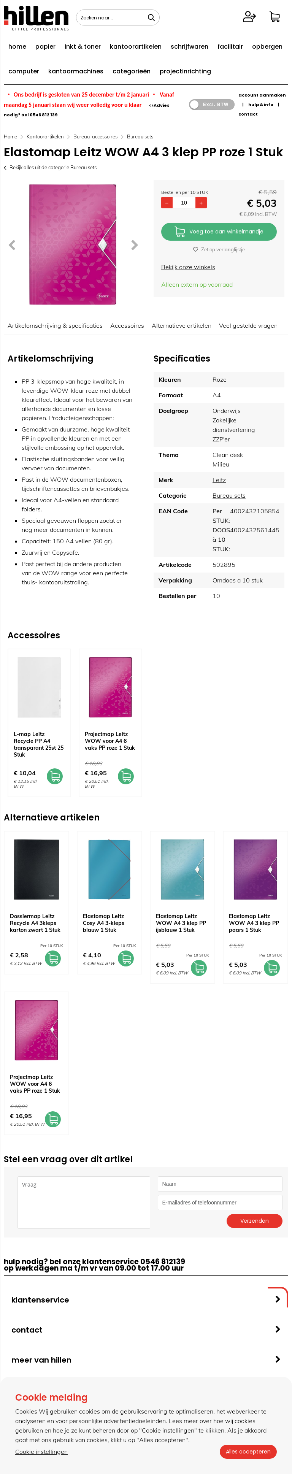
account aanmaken (262, 95)
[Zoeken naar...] (151, 17)
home (17, 46)
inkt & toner (83, 46)
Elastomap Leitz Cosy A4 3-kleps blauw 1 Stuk (103, 923)
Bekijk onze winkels (188, 267)
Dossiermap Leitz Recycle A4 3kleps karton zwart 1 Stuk (35, 923)
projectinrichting (185, 71)
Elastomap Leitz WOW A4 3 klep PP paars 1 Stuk (254, 923)
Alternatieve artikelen (181, 325)
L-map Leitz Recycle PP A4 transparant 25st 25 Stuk (38, 744)
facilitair (230, 46)
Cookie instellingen (41, 1451)
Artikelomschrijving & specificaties (55, 325)
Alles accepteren (248, 1451)
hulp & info (260, 105)
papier (45, 46)
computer (23, 71)
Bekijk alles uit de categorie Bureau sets (50, 167)
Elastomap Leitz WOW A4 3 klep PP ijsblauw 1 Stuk (181, 923)
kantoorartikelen (136, 46)
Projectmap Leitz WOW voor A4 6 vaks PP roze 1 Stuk (110, 741)
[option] (73, 244)
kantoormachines (75, 71)
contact (248, 114)
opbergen (267, 46)
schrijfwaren (189, 46)
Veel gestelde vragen (248, 325)
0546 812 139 (43, 115)
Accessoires (127, 325)
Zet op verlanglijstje (219, 249)
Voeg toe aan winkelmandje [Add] (219, 232)
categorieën (132, 71)
